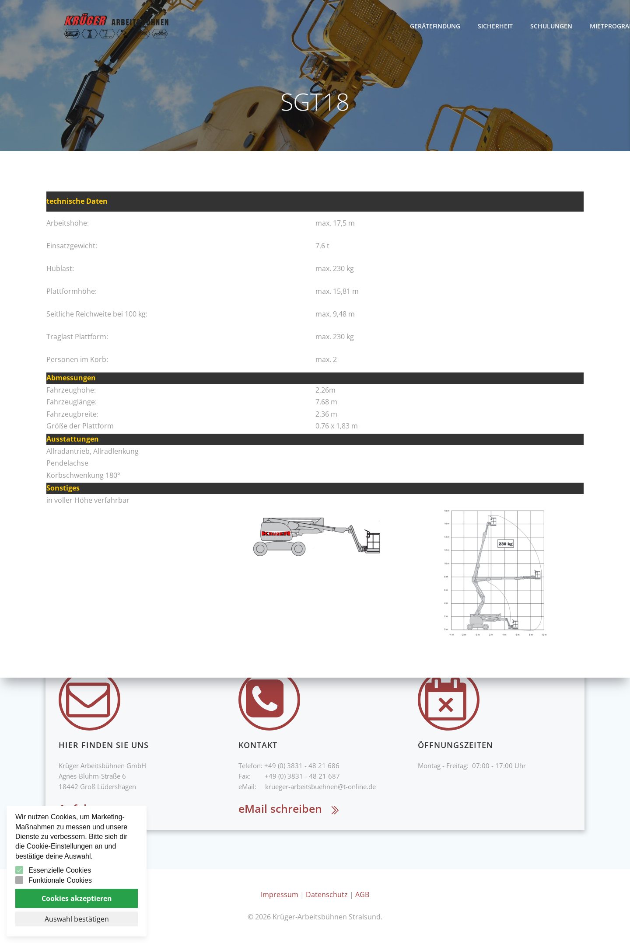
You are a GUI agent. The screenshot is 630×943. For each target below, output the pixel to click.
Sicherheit (551, 26)
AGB (362, 894)
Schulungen (607, 26)
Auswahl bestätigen (77, 919)
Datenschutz (327, 894)
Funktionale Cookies (60, 880)
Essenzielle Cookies (59, 870)
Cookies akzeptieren (77, 898)
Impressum (279, 894)
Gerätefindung (491, 26)
